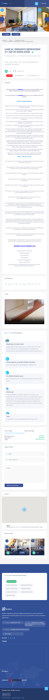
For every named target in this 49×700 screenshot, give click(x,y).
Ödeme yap (9, 392)
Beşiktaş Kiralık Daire (26, 585)
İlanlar (10, 40)
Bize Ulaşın (8, 633)
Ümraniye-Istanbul (19, 40)
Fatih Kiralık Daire (25, 588)
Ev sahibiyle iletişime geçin (14, 376)
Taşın (8, 416)
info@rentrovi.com (15, 622)
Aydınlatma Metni (16, 697)
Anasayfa (4, 40)
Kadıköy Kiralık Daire (11, 592)
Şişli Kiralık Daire (10, 595)
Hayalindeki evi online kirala (15, 344)
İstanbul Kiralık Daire (11, 585)
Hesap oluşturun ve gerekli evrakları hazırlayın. (20, 362)
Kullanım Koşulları (6, 697)
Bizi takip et (6, 671)
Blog (23, 697)
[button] (13, 28)
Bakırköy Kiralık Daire (11, 588)
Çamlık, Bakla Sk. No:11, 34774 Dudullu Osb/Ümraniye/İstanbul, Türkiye (23, 56)
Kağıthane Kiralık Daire (26, 592)
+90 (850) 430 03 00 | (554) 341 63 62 (19, 629)
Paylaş (15, 34)
